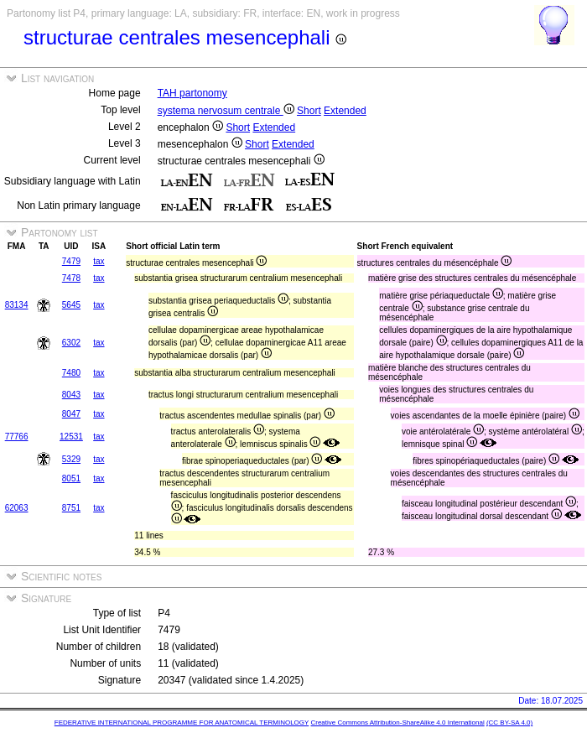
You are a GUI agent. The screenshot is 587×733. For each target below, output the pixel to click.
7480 (71, 372)
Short (309, 111)
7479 (71, 261)
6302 (71, 342)
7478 (71, 278)
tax (98, 261)
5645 (71, 304)
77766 (17, 436)
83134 (17, 304)
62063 (17, 507)
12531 (71, 436)
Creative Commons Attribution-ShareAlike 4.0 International (397, 722)
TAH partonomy (192, 93)
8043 (71, 394)
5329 (71, 459)
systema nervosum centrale (226, 111)
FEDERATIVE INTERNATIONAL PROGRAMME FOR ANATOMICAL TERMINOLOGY (182, 722)
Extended (345, 111)
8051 (71, 478)
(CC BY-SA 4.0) (509, 722)
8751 (71, 507)
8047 (71, 413)
